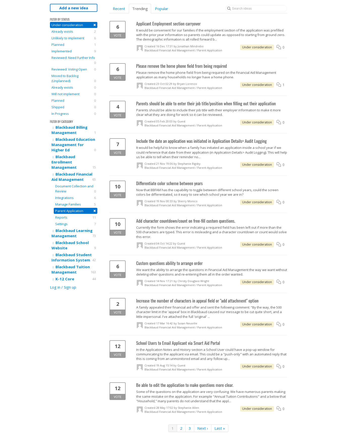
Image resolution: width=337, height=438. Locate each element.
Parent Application (75, 211)
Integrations (75, 197)
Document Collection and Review (75, 189)
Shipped (73, 107)
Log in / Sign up (63, 287)
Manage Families (75, 204)
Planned (73, 44)
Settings (75, 223)
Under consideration (73, 25)
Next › (202, 428)
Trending (140, 8)
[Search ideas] (256, 8)
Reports (75, 217)
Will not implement (73, 93)
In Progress (73, 113)
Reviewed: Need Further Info (73, 60)
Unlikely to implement (73, 38)
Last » (219, 428)
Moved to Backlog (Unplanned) (73, 78)
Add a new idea (73, 7)
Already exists (73, 31)
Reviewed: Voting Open (73, 69)
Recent (119, 8)
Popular (161, 8)
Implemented (73, 51)
